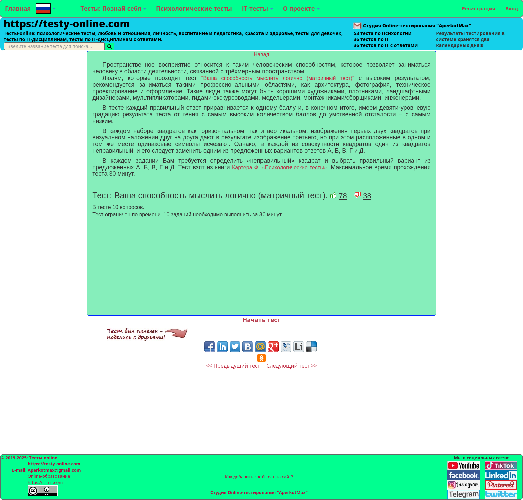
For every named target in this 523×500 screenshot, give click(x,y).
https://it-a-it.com (45, 482)
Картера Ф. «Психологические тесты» (279, 167)
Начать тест (262, 320)
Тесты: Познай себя (113, 8)
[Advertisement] (43, 151)
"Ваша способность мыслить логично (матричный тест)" (277, 78)
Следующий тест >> (291, 365)
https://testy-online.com (67, 23)
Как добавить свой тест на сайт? (259, 477)
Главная (18, 8)
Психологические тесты (194, 8)
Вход (511, 8)
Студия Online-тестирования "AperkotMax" (259, 492)
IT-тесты (257, 8)
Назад (261, 54)
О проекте (301, 8)
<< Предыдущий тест (233, 365)
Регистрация (478, 8)
